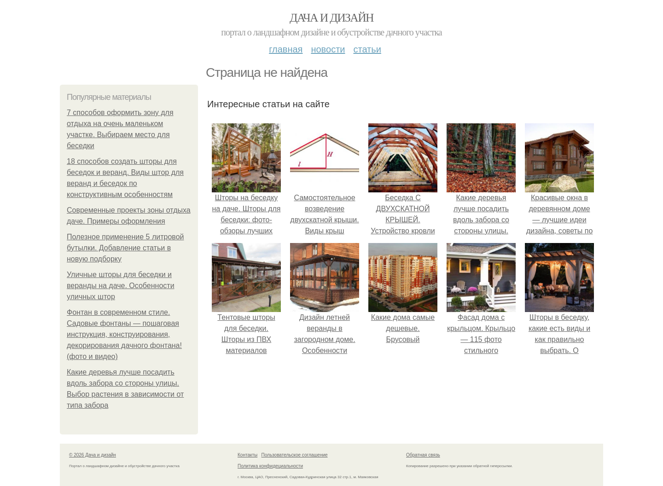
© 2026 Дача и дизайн (92, 454)
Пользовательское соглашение (295, 454)
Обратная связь (423, 454)
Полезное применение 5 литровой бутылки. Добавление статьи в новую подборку (125, 248)
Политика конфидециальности (270, 466)
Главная (285, 49)
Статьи (367, 49)
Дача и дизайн (331, 17)
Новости (328, 49)
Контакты (247, 454)
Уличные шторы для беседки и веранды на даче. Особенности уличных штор (120, 286)
